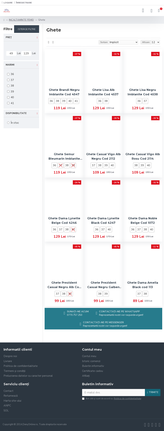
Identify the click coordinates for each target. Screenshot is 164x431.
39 (63, 101)
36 (51, 101)
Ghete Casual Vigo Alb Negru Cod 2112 (103, 156)
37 (145, 101)
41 (76, 101)
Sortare (103, 42)
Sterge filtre (27, 29)
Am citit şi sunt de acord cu (112, 398)
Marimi (10, 64)
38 (57, 101)
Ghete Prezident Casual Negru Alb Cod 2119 (64, 285)
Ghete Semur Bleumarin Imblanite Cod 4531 (64, 157)
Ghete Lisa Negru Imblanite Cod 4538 (143, 92)
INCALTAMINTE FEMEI (21, 20)
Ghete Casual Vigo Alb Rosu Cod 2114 (142, 156)
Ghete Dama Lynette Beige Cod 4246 (64, 220)
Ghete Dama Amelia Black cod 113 (142, 285)
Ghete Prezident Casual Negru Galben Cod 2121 (103, 285)
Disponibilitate (16, 113)
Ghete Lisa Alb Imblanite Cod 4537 (103, 92)
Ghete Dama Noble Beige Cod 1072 (142, 220)
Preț (9, 37)
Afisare (145, 42)
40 (70, 101)
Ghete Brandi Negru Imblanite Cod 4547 (64, 92)
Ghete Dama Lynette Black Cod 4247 (103, 220)
